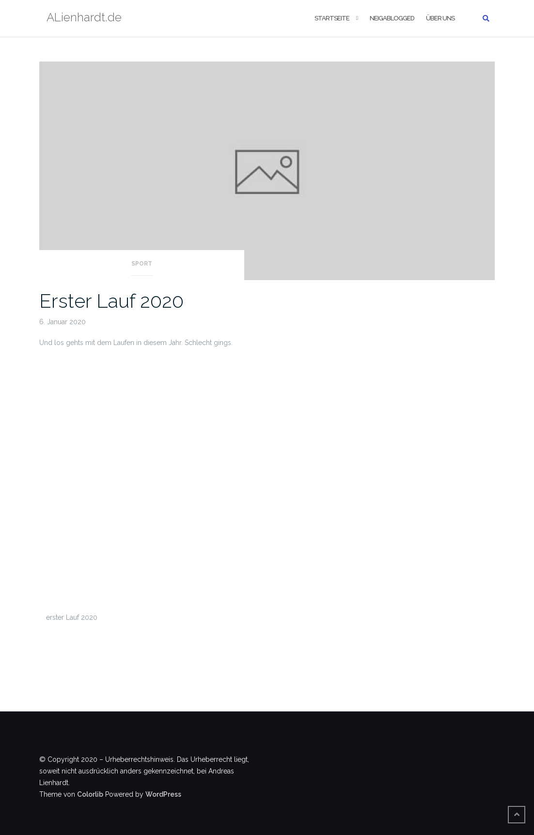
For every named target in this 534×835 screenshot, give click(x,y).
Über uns (440, 18)
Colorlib (90, 794)
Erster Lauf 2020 (111, 300)
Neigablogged (392, 18)
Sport (141, 263)
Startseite (331, 18)
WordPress (163, 794)
